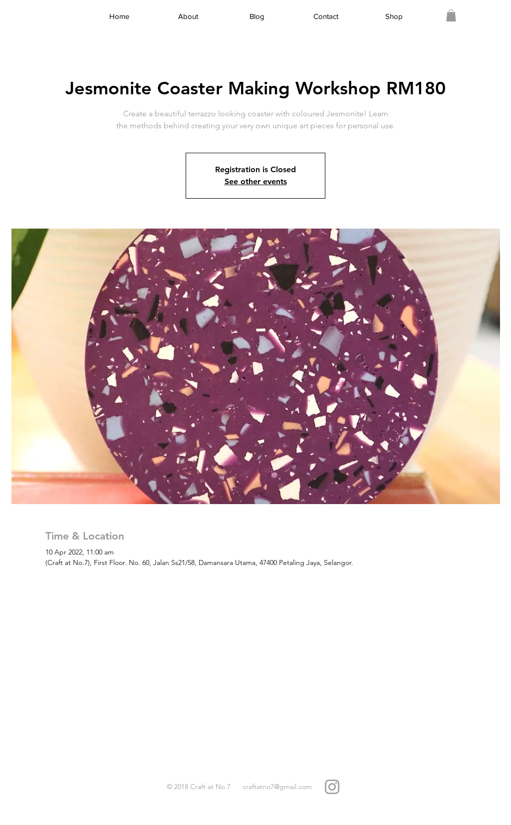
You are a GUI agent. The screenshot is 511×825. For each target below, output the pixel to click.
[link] (451, 15)
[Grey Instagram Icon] (332, 787)
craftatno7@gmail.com (277, 786)
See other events (256, 181)
